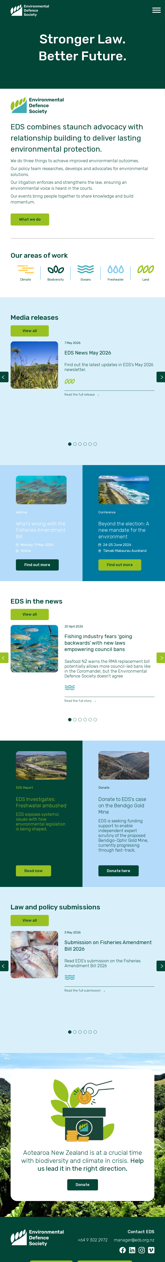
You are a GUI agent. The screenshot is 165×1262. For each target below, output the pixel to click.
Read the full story (78, 701)
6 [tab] (95, 444)
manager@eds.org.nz (134, 1240)
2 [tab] (75, 444)
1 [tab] (69, 444)
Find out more (37, 564)
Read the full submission (83, 990)
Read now (33, 871)
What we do (30, 219)
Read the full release (80, 394)
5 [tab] (90, 444)
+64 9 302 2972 (93, 1240)
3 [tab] (80, 444)
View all (29, 330)
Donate (82, 1184)
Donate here (118, 871)
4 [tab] (85, 444)
